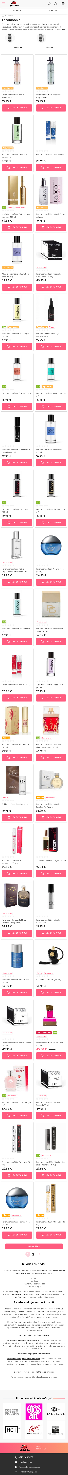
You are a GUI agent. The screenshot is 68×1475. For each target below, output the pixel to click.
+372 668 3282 (25, 1457)
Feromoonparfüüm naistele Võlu (16, 685)
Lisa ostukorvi (17, 108)
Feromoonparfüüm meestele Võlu (50, 154)
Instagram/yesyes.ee (26, 1472)
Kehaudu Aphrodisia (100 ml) (48, 979)
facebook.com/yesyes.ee (27, 1467)
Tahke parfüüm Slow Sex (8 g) (15, 804)
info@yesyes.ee (25, 1462)
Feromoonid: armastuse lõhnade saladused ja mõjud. (34, 1377)
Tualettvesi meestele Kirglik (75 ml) (51, 860)
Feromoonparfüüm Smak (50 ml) (16, 393)
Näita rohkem (34, 1246)
